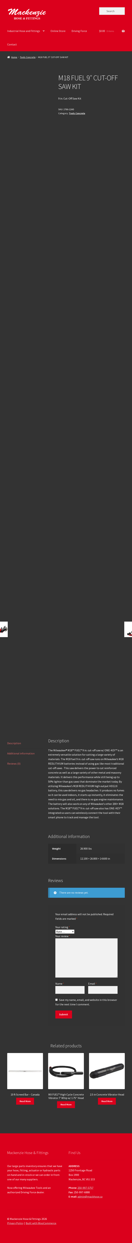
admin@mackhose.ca (90, 1196)
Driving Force (79, 31)
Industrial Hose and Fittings (23, 31)
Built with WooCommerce (41, 1223)
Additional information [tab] (21, 753)
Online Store (58, 31)
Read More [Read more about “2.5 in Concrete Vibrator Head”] (106, 1101)
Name (59, 983)
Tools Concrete (28, 57)
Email (92, 983)
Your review (62, 936)
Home (14, 57)
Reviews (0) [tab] (13, 763)
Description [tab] (14, 743)
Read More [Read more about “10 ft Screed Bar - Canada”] (25, 1101)
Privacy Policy (15, 1223)
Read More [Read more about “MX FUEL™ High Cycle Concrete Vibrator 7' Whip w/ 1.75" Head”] (66, 1104)
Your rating (62, 927)
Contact (12, 44)
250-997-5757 (85, 1187)
